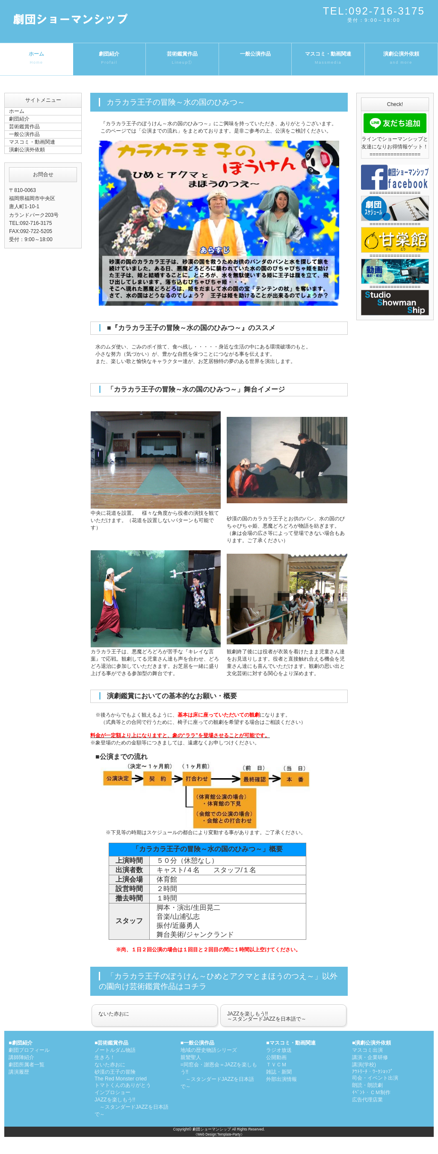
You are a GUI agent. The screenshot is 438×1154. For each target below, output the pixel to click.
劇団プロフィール (29, 1050)
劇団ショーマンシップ (211, 1129)
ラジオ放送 (279, 1050)
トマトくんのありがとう (123, 1085)
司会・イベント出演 (375, 1078)
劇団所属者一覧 (26, 1065)
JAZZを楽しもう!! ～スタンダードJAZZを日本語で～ (132, 1107)
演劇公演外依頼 (401, 58)
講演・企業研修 (370, 1057)
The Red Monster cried (121, 1079)
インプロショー (112, 1092)
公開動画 (276, 1057)
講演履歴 (19, 1072)
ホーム (36, 58)
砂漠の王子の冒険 (115, 1072)
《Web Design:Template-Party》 (219, 1134)
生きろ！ (105, 1057)
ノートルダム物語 (115, 1050)
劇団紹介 (109, 58)
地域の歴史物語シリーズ (209, 1050)
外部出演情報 (281, 1079)
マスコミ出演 (367, 1050)
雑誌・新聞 (279, 1072)
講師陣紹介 (21, 1057)
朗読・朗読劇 (367, 1085)
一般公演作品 (255, 54)
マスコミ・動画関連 (328, 58)
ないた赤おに (113, 1014)
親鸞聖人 (191, 1057)
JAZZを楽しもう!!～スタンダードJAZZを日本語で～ (266, 1016)
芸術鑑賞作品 (182, 58)
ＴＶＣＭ (276, 1065)
